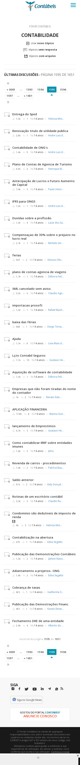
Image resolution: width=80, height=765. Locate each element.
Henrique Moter (56, 168)
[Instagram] (13, 689)
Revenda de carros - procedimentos (39, 463)
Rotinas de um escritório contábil (37, 496)
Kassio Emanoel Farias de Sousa (55, 608)
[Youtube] (34, 689)
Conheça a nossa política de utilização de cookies (46, 753)
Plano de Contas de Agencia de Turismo (42, 164)
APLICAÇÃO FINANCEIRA (29, 409)
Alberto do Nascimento (56, 625)
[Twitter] (26, 689)
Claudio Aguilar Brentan (56, 293)
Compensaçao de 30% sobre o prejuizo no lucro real (43, 236)
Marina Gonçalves (57, 414)
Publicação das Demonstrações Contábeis (44, 554)
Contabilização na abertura (32, 537)
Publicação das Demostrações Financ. (40, 604)
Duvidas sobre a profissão (31, 218)
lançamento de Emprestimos (34, 426)
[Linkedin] (42, 689)
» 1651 (28, 96)
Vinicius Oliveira (55, 259)
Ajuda (16, 339)
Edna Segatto (55, 542)
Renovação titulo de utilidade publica (40, 131)
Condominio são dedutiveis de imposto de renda (44, 515)
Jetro (51, 451)
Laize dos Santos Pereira (56, 222)
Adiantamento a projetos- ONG (35, 571)
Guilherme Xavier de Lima (55, 592)
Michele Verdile (56, 243)
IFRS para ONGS (23, 201)
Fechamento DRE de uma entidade (38, 621)
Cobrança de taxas (26, 587)
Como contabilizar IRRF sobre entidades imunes (42, 444)
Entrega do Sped (24, 114)
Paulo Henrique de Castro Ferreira (56, 189)
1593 (29, 89)
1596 (63, 89)
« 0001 (11, 89)
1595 (52, 89)
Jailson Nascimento (56, 558)
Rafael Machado (56, 310)
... (21, 89)
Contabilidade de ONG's (30, 147)
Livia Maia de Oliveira (56, 343)
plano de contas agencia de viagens (39, 272)
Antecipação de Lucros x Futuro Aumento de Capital (43, 183)
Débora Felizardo (56, 276)
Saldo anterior (23, 480)
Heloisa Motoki (56, 118)
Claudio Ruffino (56, 501)
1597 (10, 96)
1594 (40, 89)
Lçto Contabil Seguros (29, 355)
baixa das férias (24, 322)
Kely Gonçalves (55, 484)
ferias (16, 255)
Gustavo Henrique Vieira (57, 360)
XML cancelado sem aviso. (31, 288)
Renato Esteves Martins (54, 397)
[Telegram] (49, 689)
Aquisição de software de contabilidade (42, 372)
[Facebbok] (19, 689)
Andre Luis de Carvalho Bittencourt (56, 135)
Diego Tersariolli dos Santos (55, 326)
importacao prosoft (27, 305)
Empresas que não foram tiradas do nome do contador (44, 391)
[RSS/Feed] (61, 689)
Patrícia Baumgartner (56, 467)
